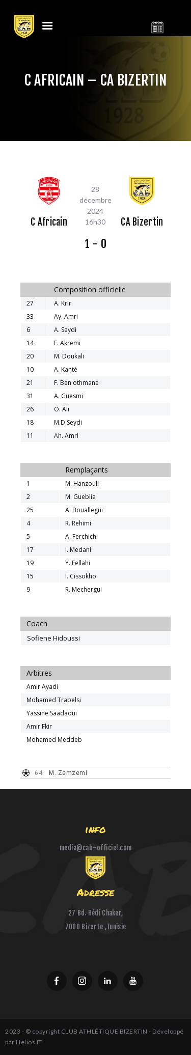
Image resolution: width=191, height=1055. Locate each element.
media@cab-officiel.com (96, 848)
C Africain (49, 222)
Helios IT (29, 1042)
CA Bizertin (142, 222)
